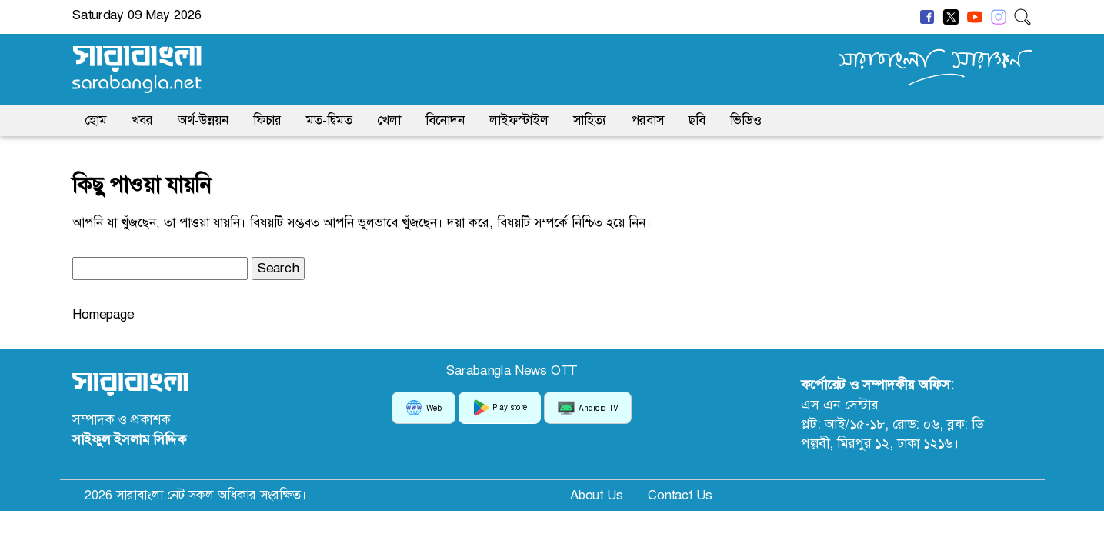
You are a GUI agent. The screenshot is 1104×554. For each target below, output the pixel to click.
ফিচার (267, 120)
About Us (596, 494)
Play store (500, 408)
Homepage (103, 313)
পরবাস (647, 120)
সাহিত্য (589, 120)
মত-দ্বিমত (329, 120)
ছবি (697, 120)
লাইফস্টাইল (519, 120)
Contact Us (680, 494)
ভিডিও (746, 120)
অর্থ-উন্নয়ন (203, 120)
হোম (96, 120)
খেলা (389, 120)
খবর (142, 120)
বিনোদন (445, 120)
